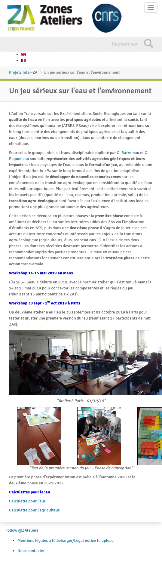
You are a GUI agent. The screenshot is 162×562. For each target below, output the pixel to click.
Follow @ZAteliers (21, 530)
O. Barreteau (128, 152)
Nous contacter (31, 550)
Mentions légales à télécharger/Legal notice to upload (65, 540)
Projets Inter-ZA (23, 72)
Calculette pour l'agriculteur (34, 510)
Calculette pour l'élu (27, 501)
